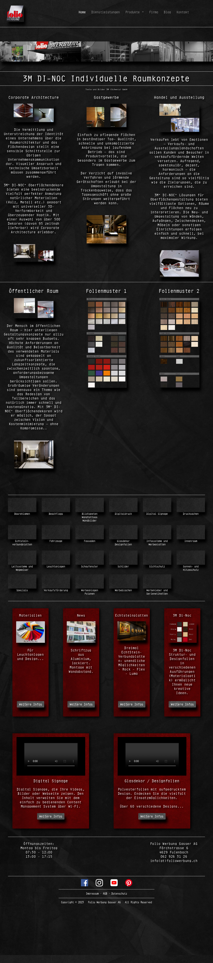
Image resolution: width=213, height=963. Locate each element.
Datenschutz (118, 893)
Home (83, 12)
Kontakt (183, 12)
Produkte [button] (133, 12)
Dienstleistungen (105, 12)
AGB (105, 893)
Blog (167, 12)
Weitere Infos (30, 704)
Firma (153, 12)
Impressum (93, 893)
